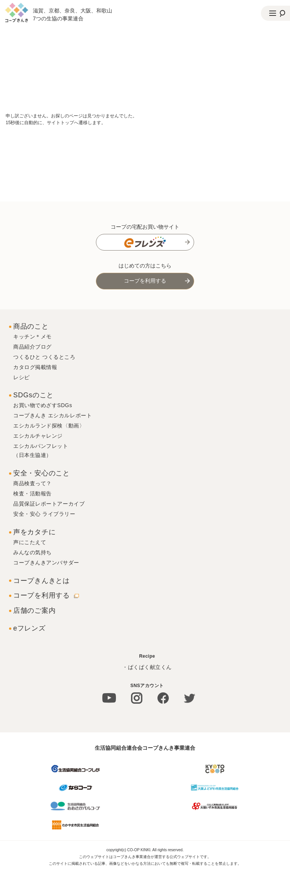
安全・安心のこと (41, 473)
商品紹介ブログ (32, 347)
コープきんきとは (41, 580)
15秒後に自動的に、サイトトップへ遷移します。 (56, 122)
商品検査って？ (32, 483)
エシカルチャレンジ (38, 436)
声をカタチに (34, 532)
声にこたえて (29, 542)
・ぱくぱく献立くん (147, 667)
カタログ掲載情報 (35, 367)
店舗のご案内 (34, 610)
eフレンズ (29, 628)
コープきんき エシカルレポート (52, 415)
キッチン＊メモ (32, 337)
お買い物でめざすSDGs (42, 405)
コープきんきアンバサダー (46, 563)
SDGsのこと (33, 395)
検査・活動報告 (32, 494)
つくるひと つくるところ (44, 357)
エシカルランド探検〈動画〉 (49, 426)
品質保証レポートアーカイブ (49, 504)
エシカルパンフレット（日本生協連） (40, 450)
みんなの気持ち (32, 552)
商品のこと (31, 326)
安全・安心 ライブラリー (44, 514)
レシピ (21, 377)
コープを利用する (145, 281)
